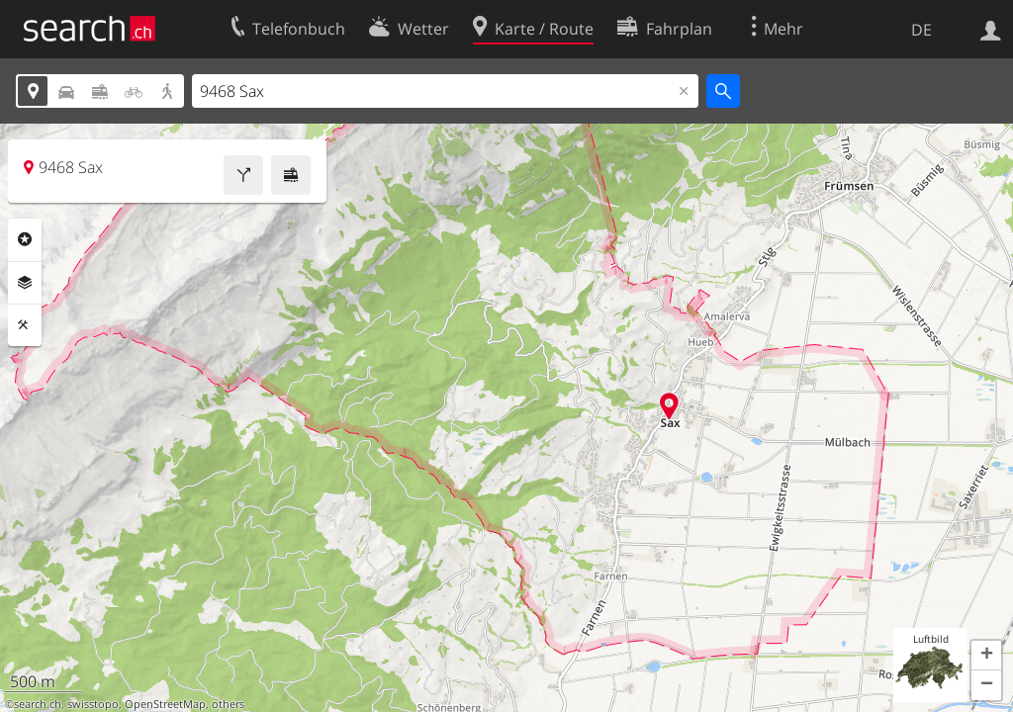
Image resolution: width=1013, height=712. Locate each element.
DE (921, 30)
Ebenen (25, 283)
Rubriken (25, 239)
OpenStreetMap (165, 704)
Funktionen (25, 325)
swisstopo (93, 704)
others (228, 704)
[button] (986, 655)
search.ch (37, 704)
